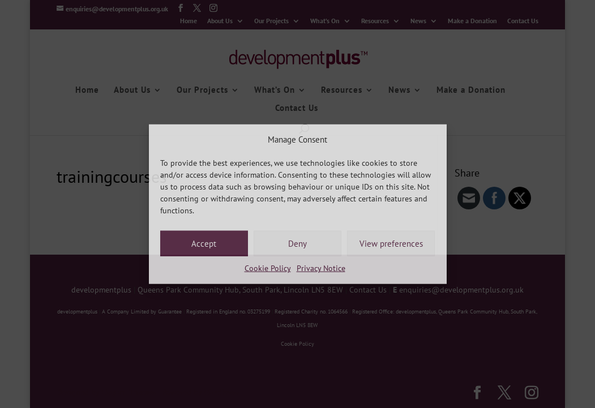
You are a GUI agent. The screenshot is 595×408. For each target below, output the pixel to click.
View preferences (391, 243)
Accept (203, 243)
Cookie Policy (268, 268)
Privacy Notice (321, 268)
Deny (297, 243)
